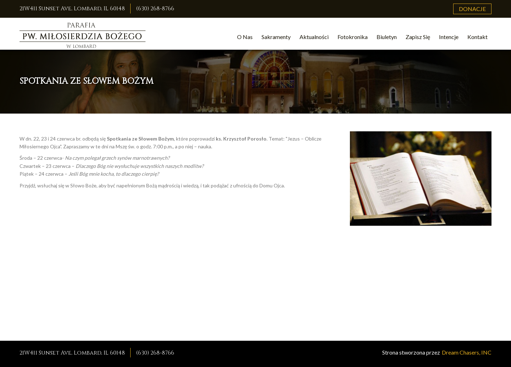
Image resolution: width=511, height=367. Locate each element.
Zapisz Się (418, 36)
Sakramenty (276, 36)
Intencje (448, 36)
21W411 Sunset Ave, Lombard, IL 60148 (72, 8)
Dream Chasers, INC (466, 352)
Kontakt (477, 36)
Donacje (472, 8)
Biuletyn (387, 36)
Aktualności (314, 36)
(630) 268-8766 (155, 8)
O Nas (245, 36)
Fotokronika (352, 36)
